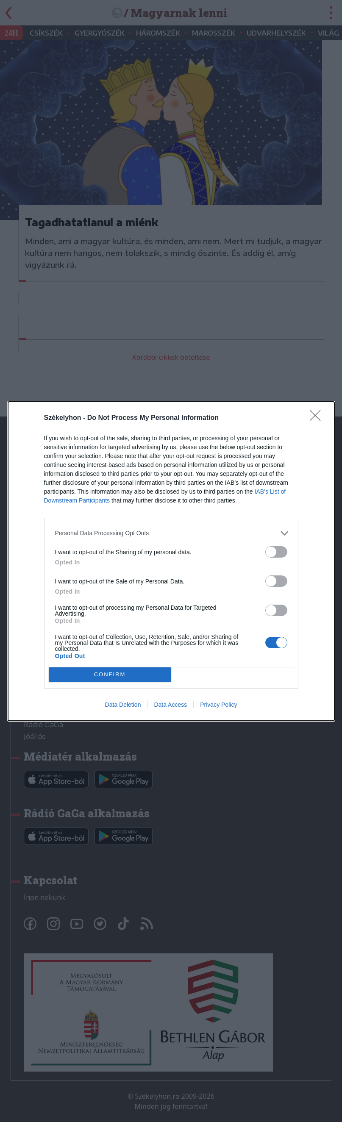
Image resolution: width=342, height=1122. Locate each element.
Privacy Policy (218, 704)
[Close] (318, 418)
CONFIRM (110, 674)
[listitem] (171, 533)
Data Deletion (123, 704)
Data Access (170, 704)
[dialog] (171, 561)
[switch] (276, 552)
